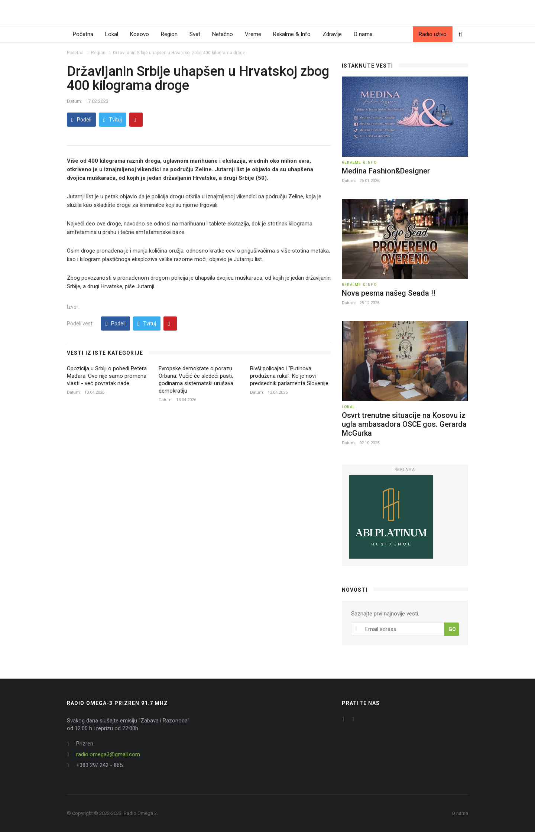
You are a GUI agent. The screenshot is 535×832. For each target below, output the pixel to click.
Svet (194, 34)
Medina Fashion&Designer (386, 170)
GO (452, 629)
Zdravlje (332, 34)
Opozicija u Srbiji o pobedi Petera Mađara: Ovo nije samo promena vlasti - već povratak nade (107, 376)
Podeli (81, 120)
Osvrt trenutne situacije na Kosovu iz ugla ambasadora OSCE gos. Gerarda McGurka (404, 424)
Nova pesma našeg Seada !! (388, 293)
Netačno (222, 34)
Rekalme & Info (292, 34)
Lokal (111, 34)
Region (169, 34)
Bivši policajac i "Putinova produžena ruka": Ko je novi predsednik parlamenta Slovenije (289, 376)
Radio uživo (433, 34)
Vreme (253, 34)
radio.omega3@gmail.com (108, 754)
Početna (83, 34)
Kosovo (139, 34)
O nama (363, 34)
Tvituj (112, 120)
